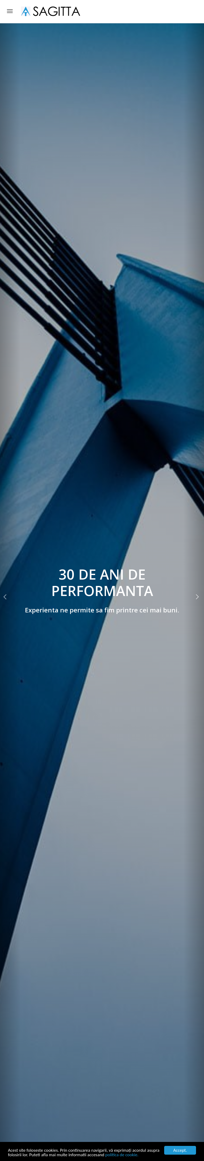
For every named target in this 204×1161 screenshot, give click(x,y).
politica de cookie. (121, 1155)
